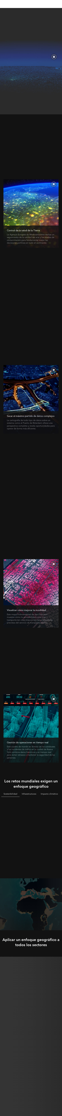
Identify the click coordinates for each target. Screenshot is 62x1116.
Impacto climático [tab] (49, 794)
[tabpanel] (31, 832)
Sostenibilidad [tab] (10, 794)
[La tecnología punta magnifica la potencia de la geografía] (31, 728)
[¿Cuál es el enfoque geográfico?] (31, 213)
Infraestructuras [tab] (29, 794)
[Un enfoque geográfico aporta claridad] (31, 399)
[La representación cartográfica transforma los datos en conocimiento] (31, 593)
